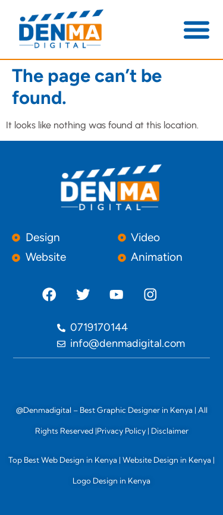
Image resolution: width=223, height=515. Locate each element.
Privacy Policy (121, 430)
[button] (196, 29)
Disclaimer (170, 430)
